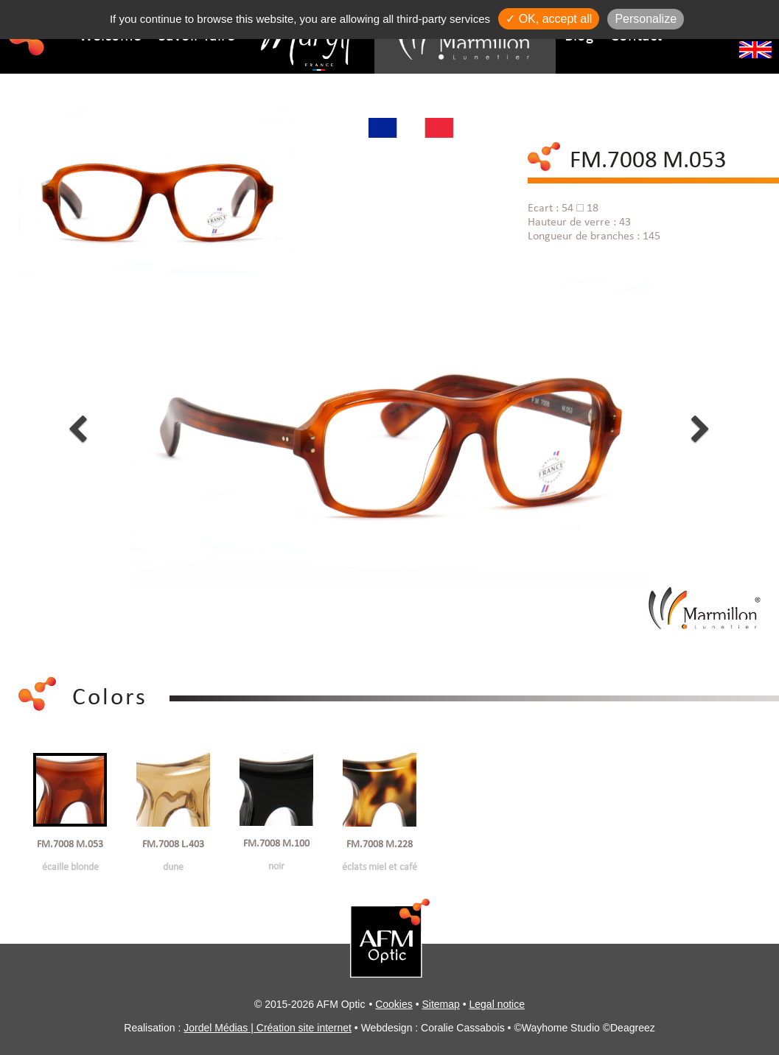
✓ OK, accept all (549, 19)
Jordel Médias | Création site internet (268, 1028)
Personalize (646, 19)
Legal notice (497, 1004)
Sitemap (440, 1004)
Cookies (394, 1004)
